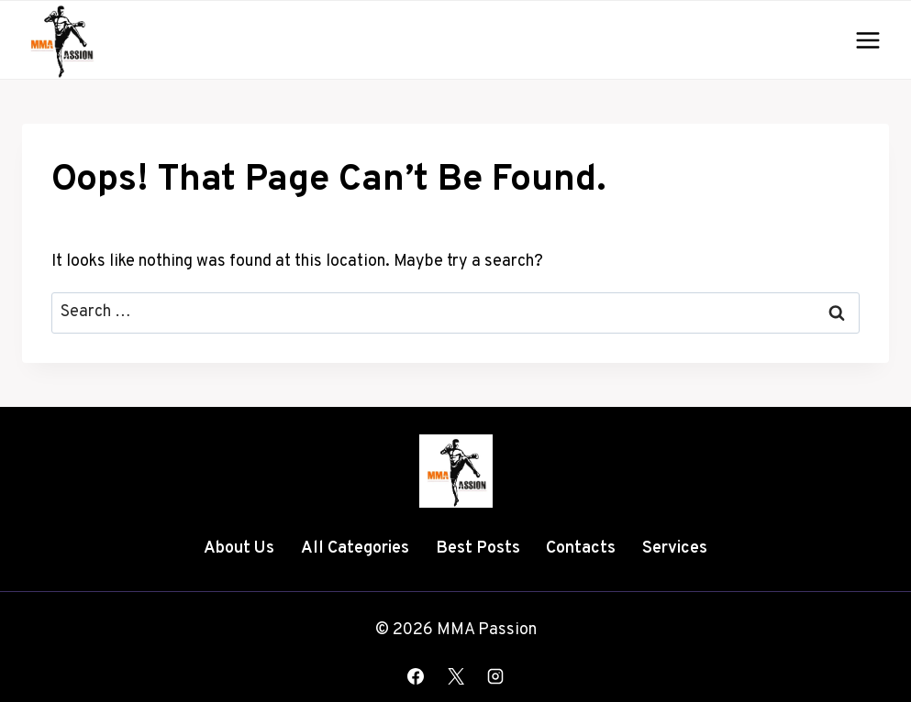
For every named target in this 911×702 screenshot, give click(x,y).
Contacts (581, 548)
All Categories (355, 548)
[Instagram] (495, 676)
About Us (239, 548)
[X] (455, 676)
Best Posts (478, 548)
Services (674, 548)
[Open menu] (867, 40)
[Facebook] (415, 676)
